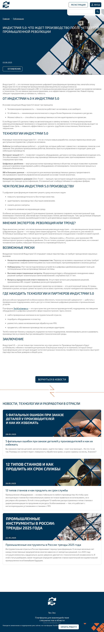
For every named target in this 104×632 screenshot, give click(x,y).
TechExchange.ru (21, 308)
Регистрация (78, 4)
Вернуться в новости (52, 379)
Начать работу (69, 626)
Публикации (18, 18)
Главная (6, 18)
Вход (97, 4)
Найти (97, 11)
